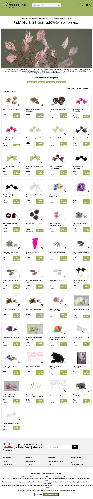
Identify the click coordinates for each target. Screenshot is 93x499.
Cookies (5, 462)
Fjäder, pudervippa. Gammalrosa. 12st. (55, 225)
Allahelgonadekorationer (56, 462)
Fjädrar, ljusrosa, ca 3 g (33, 367)
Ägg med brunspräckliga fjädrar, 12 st (33, 110)
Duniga (41, 82)
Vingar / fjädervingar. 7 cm (11, 425)
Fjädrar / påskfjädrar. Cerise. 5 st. (32, 253)
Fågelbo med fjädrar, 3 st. (34, 224)
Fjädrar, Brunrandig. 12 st (11, 310)
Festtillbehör (29, 465)
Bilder (50, 465)
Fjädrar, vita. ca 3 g (55, 396)
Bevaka (86, 116)
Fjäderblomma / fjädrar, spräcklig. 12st (80, 225)
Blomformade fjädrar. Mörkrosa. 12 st (56, 167)
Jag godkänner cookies (51, 494)
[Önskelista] (82, 5)
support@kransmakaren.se (78, 465)
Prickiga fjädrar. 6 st (79, 396)
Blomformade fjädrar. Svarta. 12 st (79, 167)
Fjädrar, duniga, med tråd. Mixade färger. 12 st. (57, 339)
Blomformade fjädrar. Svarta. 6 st (9, 196)
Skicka (75, 448)
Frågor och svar (8, 465)
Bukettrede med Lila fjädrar (81, 195)
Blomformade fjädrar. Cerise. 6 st (9, 138)
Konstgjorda (50, 82)
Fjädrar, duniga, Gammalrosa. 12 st (55, 311)
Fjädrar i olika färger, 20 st (57, 253)
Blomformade (32, 82)
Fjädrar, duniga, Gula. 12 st (81, 310)
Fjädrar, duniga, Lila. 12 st (11, 339)
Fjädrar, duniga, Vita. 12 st (81, 339)
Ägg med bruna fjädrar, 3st (11, 109)
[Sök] (46, 5)
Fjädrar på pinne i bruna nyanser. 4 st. (80, 282)
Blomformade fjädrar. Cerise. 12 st (79, 110)
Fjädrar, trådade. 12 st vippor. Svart (56, 368)
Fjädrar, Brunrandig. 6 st (33, 310)
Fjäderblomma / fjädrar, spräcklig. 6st (10, 253)
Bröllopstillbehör (30, 462)
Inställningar (38, 494)
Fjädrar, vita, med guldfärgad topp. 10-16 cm (34, 397)
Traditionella (61, 82)
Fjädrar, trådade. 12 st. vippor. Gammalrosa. (10, 397)
